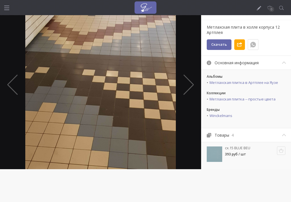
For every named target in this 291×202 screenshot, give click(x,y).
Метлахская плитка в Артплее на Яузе (244, 82)
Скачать (219, 44)
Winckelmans (221, 115)
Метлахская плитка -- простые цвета (243, 99)
